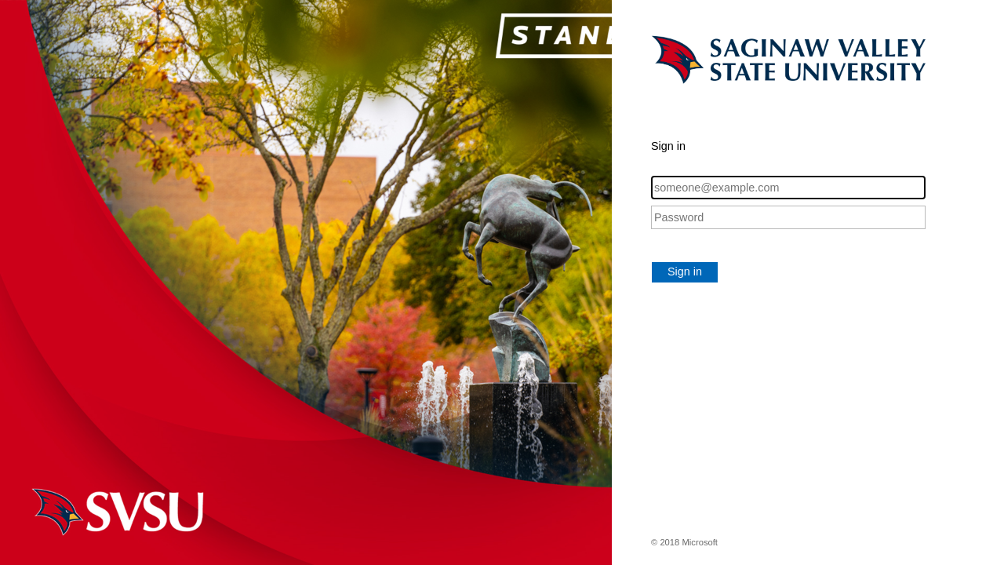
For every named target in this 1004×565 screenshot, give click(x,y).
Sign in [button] (685, 271)
